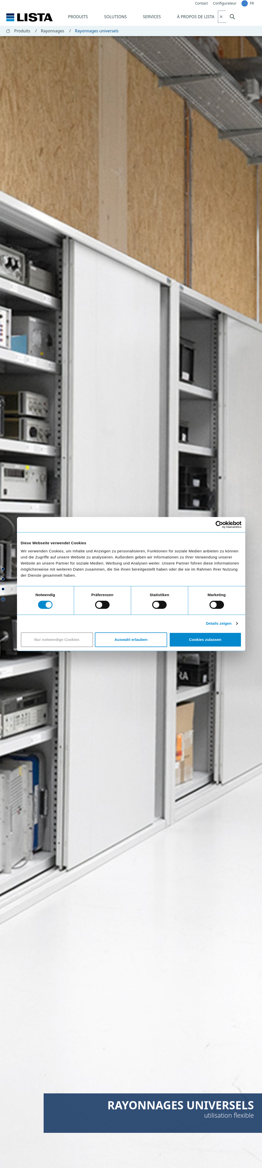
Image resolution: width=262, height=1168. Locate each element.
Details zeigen (219, 623)
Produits (78, 16)
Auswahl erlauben (131, 639)
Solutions (115, 16)
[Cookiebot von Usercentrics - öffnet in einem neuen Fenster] (219, 524)
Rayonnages (56, 31)
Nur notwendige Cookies (56, 639)
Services (152, 16)
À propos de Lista (195, 16)
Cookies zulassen (205, 639)
